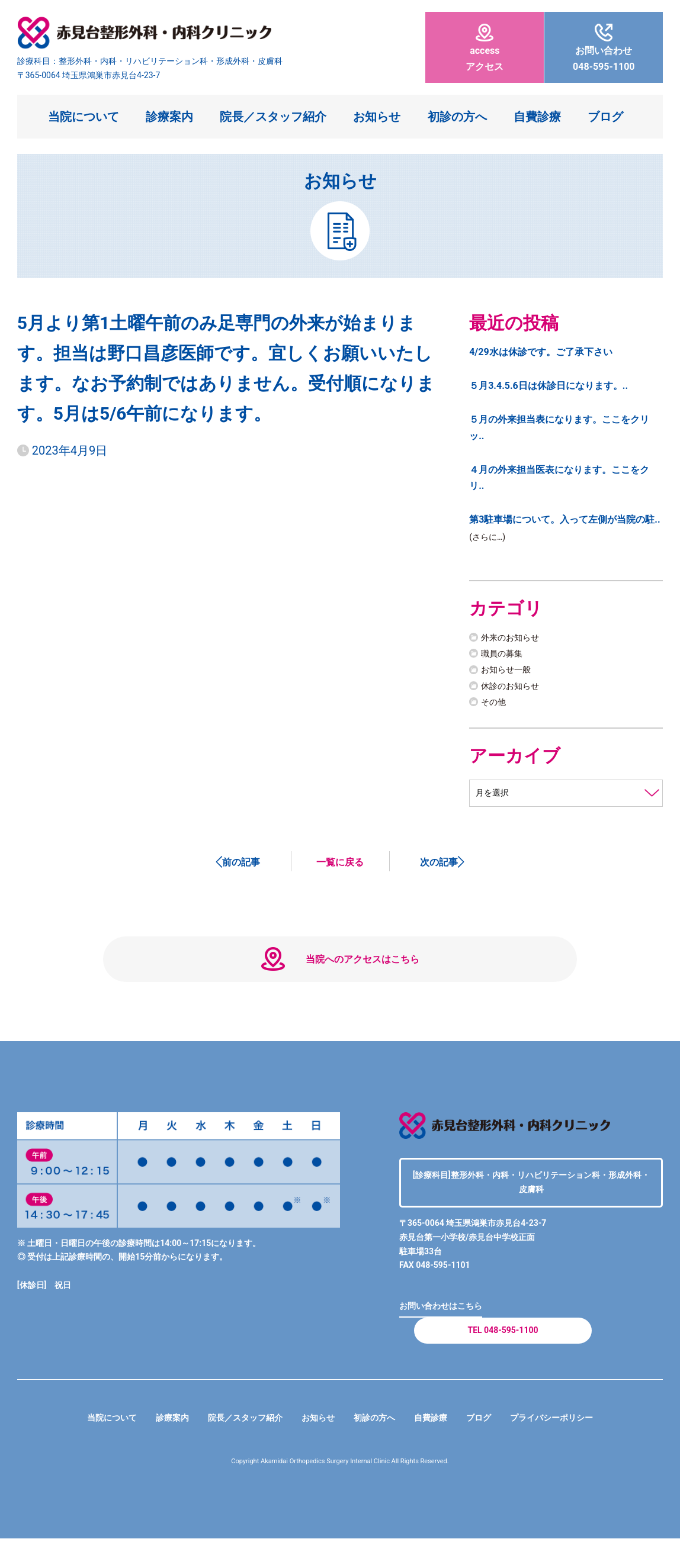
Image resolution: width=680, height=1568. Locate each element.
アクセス (484, 48)
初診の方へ (457, 117)
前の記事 (241, 865)
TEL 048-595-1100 (502, 1355)
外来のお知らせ (514, 639)
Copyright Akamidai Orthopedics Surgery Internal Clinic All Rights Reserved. (340, 1490)
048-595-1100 (603, 48)
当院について (83, 117)
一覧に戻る (340, 865)
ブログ (605, 117)
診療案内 (169, 117)
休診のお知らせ (514, 687)
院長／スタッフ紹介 (273, 117)
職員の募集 (504, 655)
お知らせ (376, 117)
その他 (495, 703)
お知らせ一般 (509, 671)
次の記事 (439, 865)
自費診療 (537, 117)
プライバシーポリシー (572, 1447)
